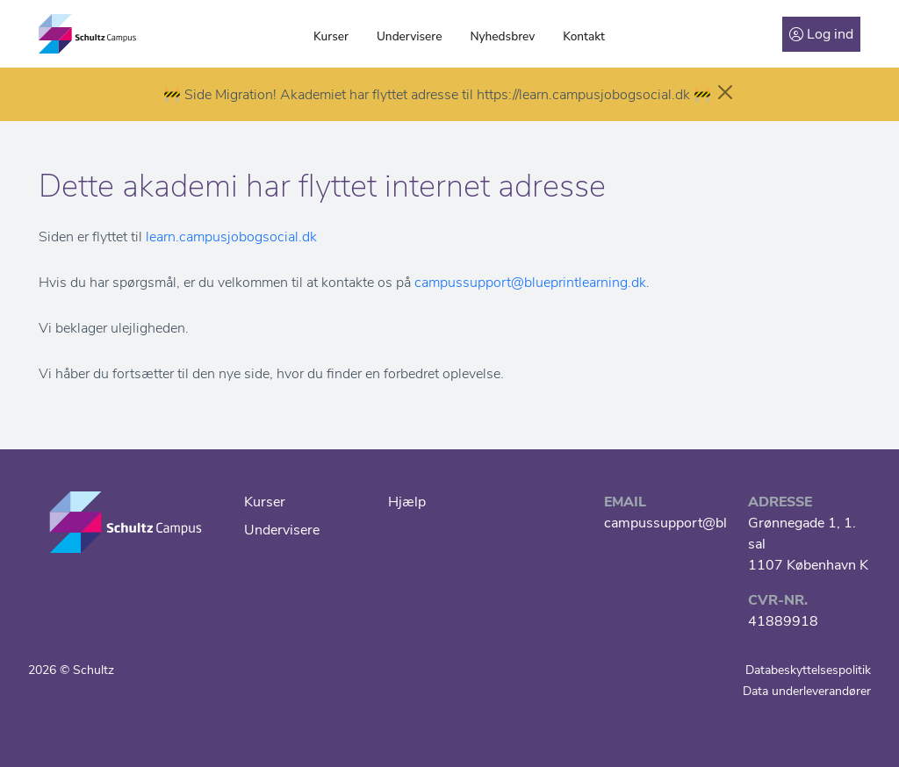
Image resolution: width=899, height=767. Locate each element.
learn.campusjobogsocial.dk (231, 237)
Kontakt (584, 36)
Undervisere (409, 36)
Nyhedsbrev (502, 36)
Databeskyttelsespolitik (808, 670)
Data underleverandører (807, 691)
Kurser (331, 36)
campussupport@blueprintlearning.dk (530, 282)
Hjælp (407, 502)
